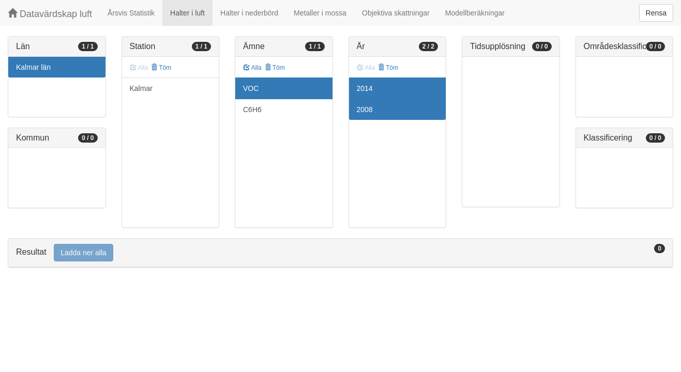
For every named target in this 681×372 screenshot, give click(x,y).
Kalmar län (33, 67)
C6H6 (252, 109)
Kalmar (141, 88)
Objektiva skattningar (396, 13)
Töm (161, 67)
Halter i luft (187, 13)
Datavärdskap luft (50, 13)
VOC (251, 88)
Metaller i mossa (320, 13)
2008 (365, 109)
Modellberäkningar (475, 13)
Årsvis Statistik (131, 13)
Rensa (656, 13)
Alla (253, 67)
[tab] (340, 253)
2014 (365, 88)
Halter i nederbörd (249, 13)
